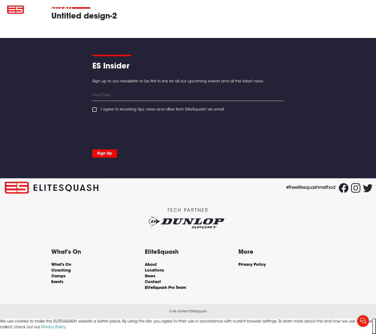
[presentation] (128, 129)
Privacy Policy (53, 327)
